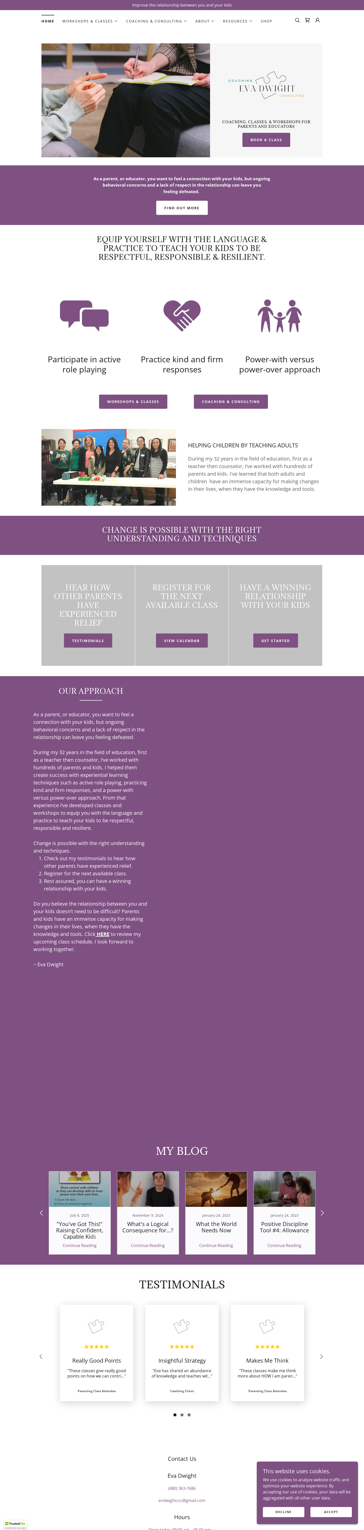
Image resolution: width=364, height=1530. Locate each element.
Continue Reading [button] (80, 1245)
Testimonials (88, 640)
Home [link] (47, 21)
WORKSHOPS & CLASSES (133, 401)
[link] (307, 20)
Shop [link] (266, 21)
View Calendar (182, 640)
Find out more (181, 208)
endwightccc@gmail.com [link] (182, 1500)
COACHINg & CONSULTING (231, 401)
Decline (284, 1512)
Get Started (275, 640)
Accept (331, 1512)
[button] (90, 21)
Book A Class (266, 139)
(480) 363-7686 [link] (182, 1488)
